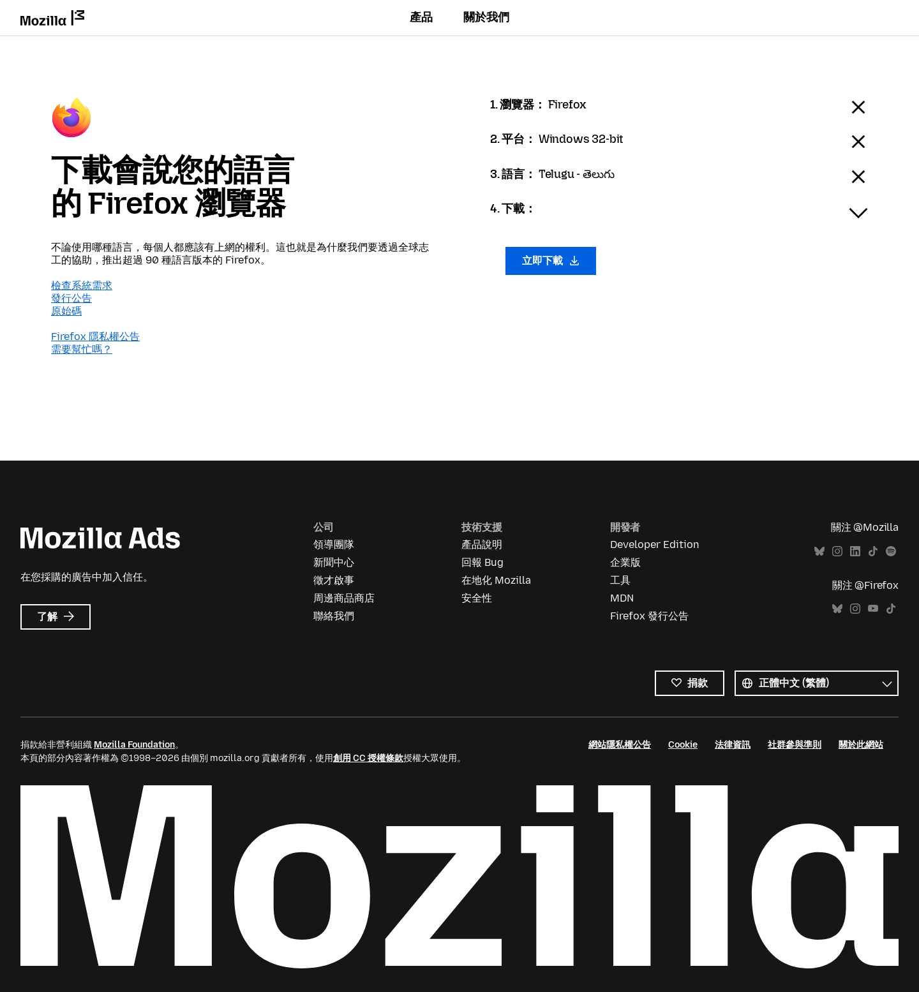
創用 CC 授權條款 (368, 758)
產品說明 (481, 544)
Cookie (683, 744)
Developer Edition (654, 544)
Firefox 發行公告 (649, 616)
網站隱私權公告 (619, 744)
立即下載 (550, 261)
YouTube (873, 609)
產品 (421, 17)
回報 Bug (482, 562)
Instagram (837, 551)
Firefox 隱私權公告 (95, 336)
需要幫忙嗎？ (81, 349)
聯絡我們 (333, 616)
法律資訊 (733, 744)
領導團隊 (333, 544)
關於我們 (486, 17)
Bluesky (819, 551)
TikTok (873, 551)
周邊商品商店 (344, 598)
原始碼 (66, 311)
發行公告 (71, 298)
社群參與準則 (794, 744)
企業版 (625, 562)
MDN (622, 598)
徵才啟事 (333, 580)
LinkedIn (855, 551)
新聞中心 (333, 562)
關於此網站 (861, 744)
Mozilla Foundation (134, 744)
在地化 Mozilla (496, 580)
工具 (620, 580)
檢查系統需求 (81, 285)
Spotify (891, 551)
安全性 (476, 598)
